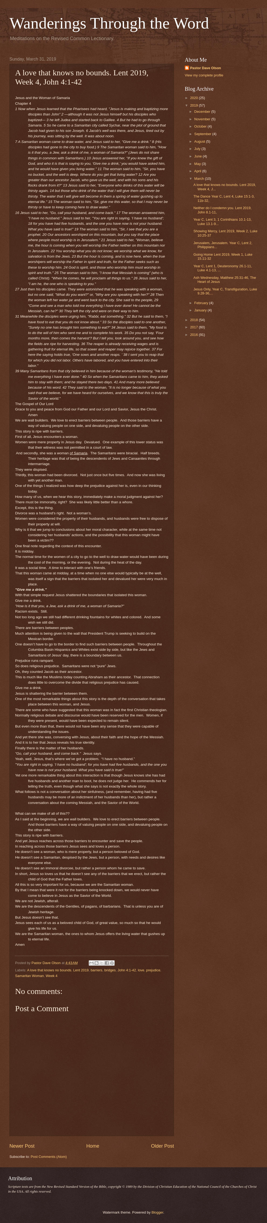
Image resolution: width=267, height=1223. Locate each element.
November (202, 119)
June (198, 156)
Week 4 (51, 976)
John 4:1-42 (127, 970)
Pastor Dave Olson (205, 68)
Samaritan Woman (29, 976)
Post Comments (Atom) (49, 1157)
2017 (194, 327)
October (200, 126)
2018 (194, 320)
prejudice (153, 970)
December (202, 112)
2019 (194, 105)
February (201, 303)
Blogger (157, 1212)
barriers (96, 970)
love (141, 970)
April (198, 171)
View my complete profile (204, 75)
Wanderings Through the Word (109, 23)
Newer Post (22, 1146)
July (197, 149)
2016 (194, 335)
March (199, 179)
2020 (194, 98)
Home (92, 1146)
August (200, 141)
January (200, 310)
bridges (110, 970)
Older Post (162, 1146)
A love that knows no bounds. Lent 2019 (57, 970)
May (198, 164)
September (203, 134)
